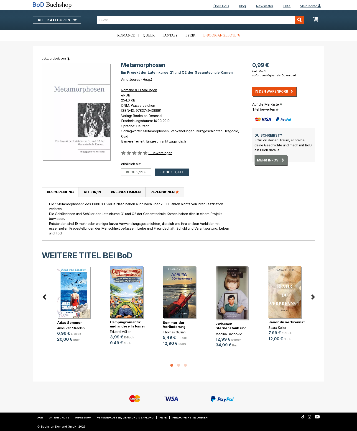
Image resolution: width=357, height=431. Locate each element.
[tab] (60, 192)
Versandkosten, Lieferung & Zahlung (125, 417)
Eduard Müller (120, 332)
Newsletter (264, 6)
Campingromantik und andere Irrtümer (127, 324)
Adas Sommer (69, 322)
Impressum (83, 417)
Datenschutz (59, 417)
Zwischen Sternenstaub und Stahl (231, 328)
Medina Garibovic (229, 334)
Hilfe (287, 6)
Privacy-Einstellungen (190, 417)
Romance (126, 35)
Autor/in (92, 192)
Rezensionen (164, 192)
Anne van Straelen (71, 328)
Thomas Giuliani (174, 332)
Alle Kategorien (57, 20)
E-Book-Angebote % (221, 35)
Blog (242, 6)
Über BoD (221, 6)
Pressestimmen (126, 192)
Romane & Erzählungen (139, 90)
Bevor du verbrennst (286, 322)
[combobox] (200, 20)
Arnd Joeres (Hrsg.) (136, 79)
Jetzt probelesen (54, 58)
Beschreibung (60, 192)
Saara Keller (277, 328)
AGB (40, 417)
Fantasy (170, 35)
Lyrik (190, 35)
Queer (149, 35)
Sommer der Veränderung (174, 324)
